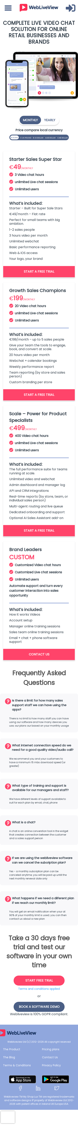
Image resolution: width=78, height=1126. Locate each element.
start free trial (39, 980)
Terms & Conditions (17, 1065)
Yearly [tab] (49, 120)
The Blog (9, 1057)
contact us (39, 654)
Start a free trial (39, 271)
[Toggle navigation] (8, 8)
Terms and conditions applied (39, 989)
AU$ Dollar (51, 137)
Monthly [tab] (30, 120)
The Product (11, 1049)
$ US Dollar (38, 137)
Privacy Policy (51, 1065)
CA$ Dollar (63, 137)
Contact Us (50, 1057)
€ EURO (15, 137)
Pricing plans (50, 1049)
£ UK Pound (26, 137)
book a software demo (39, 1006)
